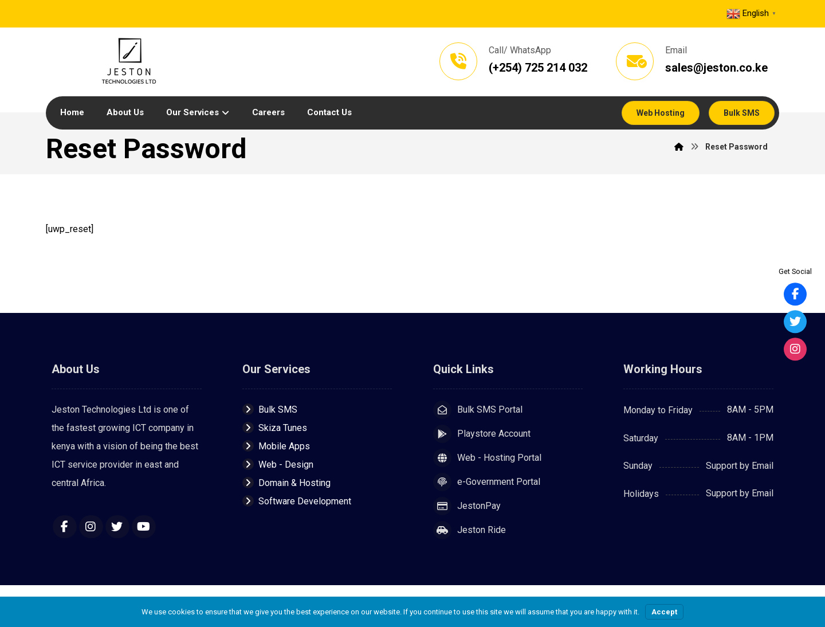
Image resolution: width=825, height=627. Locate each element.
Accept (664, 612)
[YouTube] (144, 527)
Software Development (296, 501)
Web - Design (277, 465)
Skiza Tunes (274, 428)
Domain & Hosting (286, 483)
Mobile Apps (276, 446)
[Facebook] (65, 527)
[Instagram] (91, 527)
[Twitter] (117, 527)
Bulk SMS (269, 410)
